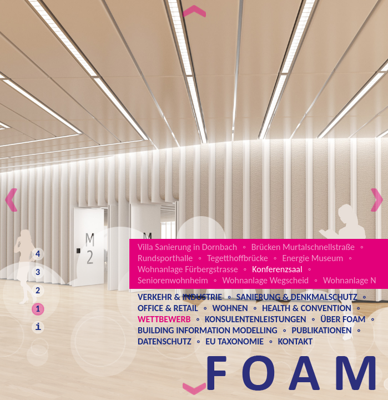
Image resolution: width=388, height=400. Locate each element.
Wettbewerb (164, 319)
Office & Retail (168, 308)
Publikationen (321, 330)
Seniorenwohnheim (173, 280)
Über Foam (342, 319)
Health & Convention (306, 308)
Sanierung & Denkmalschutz (296, 297)
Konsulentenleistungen (255, 319)
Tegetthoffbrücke (237, 258)
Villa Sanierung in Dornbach (187, 247)
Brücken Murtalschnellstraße (303, 247)
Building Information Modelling (208, 330)
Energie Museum (312, 258)
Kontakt (295, 341)
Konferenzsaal (277, 269)
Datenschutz (165, 341)
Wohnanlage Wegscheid (265, 280)
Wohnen (230, 308)
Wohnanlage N (349, 280)
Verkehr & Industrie (180, 297)
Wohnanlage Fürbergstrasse (188, 269)
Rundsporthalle (165, 258)
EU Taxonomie (234, 341)
